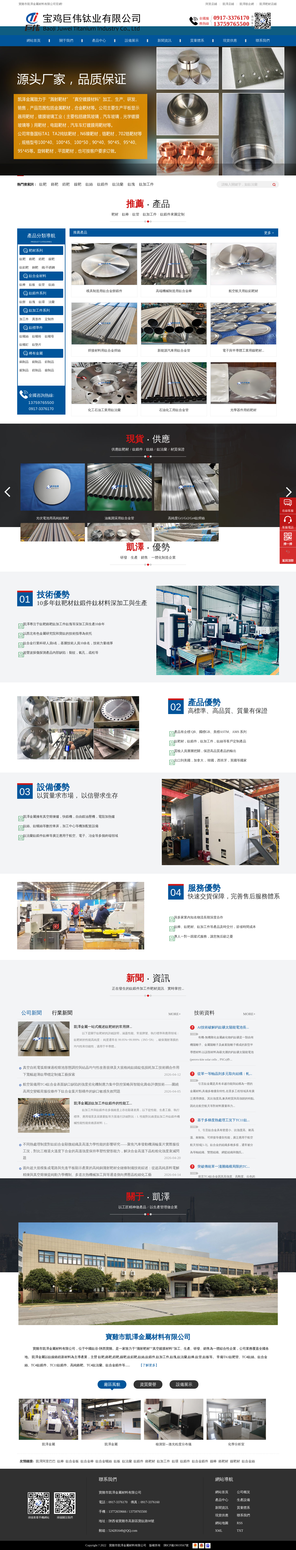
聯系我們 (263, 40)
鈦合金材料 (37, 276)
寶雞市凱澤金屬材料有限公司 (148, 1337)
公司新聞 (31, 1013)
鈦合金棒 (87, 1461)
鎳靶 (77, 184)
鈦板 (32, 284)
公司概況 (243, 1492)
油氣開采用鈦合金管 (119, 518)
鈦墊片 (36, 344)
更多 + (269, 233)
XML (218, 1530)
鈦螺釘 (24, 344)
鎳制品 (49, 370)
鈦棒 (22, 284)
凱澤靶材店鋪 (268, 4)
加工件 (24, 319)
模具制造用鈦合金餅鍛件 (104, 291)
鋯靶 (66, 184)
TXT (240, 1530)
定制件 (49, 319)
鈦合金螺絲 (104, 1461)
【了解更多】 (149, 1365)
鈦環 (42, 302)
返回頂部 (288, 560)
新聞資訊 (164, 40)
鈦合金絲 (248, 1461)
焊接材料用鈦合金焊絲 (104, 350)
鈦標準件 (36, 328)
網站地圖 (221, 1523)
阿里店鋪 (211, 4)
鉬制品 (36, 361)
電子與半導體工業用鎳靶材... (243, 350)
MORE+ (175, 1014)
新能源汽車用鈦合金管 (174, 350)
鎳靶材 (235, 1461)
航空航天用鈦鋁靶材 (243, 291)
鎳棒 (213, 1461)
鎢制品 (24, 361)
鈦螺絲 (24, 336)
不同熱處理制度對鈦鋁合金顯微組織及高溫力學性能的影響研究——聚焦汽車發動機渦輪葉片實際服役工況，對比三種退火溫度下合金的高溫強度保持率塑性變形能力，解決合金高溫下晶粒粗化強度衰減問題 (101, 1151)
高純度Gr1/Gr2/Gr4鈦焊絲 (186, 518)
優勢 (148, 547)
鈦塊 (132, 184)
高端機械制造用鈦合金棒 (174, 291)
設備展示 (132, 40)
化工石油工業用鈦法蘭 (104, 410)
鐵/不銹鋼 (48, 267)
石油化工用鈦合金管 (174, 410)
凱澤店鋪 (228, 4)
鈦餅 (22, 302)
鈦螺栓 (36, 336)
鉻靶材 (150, 1461)
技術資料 (204, 1013)
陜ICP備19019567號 (176, 1545)
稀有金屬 (36, 353)
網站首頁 (34, 40)
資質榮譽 (148, 1384)
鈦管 (42, 284)
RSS (240, 1523)
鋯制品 (36, 370)
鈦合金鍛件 (200, 1461)
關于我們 (66, 40)
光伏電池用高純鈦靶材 (52, 518)
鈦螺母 (49, 336)
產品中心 (99, 40)
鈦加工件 (146, 184)
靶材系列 (36, 250)
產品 (148, 204)
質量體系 (197, 40)
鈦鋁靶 (24, 267)
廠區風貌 (112, 1384)
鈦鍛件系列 (37, 293)
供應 (148, 439)
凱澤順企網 (247, 4)
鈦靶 (43, 184)
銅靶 (35, 267)
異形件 (36, 319)
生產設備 (243, 1500)
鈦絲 (89, 184)
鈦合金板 (72, 1461)
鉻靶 (54, 184)
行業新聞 (62, 1013)
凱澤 (148, 1196)
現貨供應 (230, 40)
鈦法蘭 (118, 184)
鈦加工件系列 (39, 310)
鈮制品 (24, 370)
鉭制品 (49, 361)
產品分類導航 (41, 238)
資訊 (148, 978)
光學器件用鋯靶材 (243, 410)
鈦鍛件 (103, 184)
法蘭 (51, 302)
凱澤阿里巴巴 (45, 1461)
